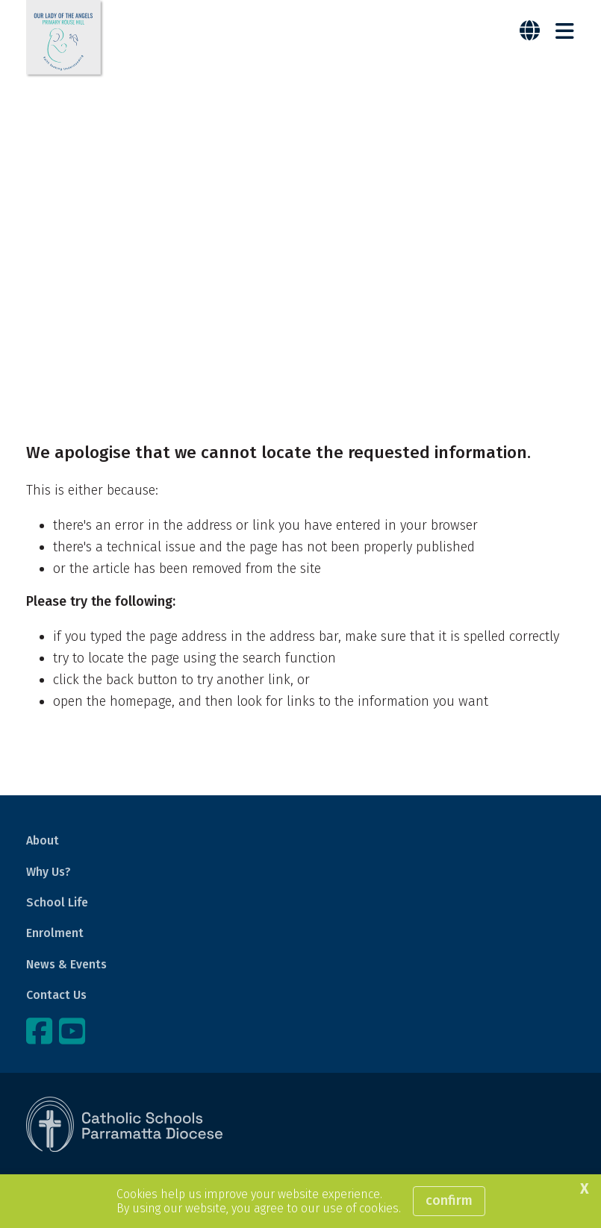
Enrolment (55, 933)
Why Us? (48, 872)
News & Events (66, 964)
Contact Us (56, 995)
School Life (57, 902)
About (42, 840)
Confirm (449, 1200)
